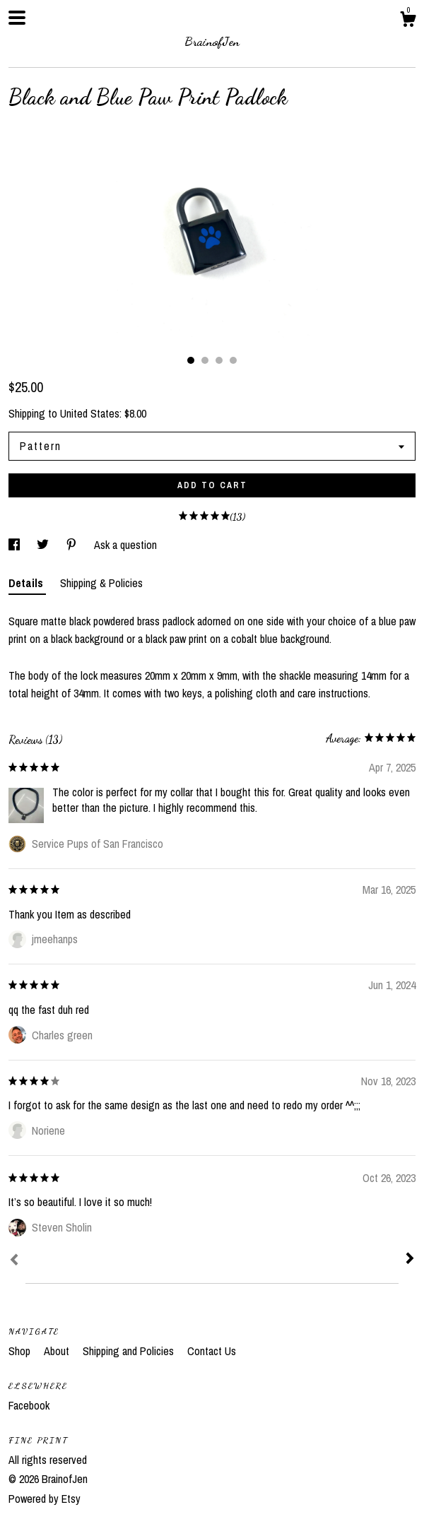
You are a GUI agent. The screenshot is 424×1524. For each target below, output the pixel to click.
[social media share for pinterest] (73, 545)
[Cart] (408, 21)
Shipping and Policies (130, 1351)
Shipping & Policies (101, 583)
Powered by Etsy (44, 1498)
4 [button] (233, 360)
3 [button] (219, 360)
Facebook (28, 1405)
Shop (20, 1351)
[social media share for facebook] (15, 545)
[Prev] (14, 1261)
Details (27, 583)
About (58, 1351)
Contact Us (211, 1351)
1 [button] (190, 360)
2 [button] (204, 360)
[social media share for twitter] (44, 545)
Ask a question (125, 545)
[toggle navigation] (16, 18)
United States (89, 413)
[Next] (410, 1260)
